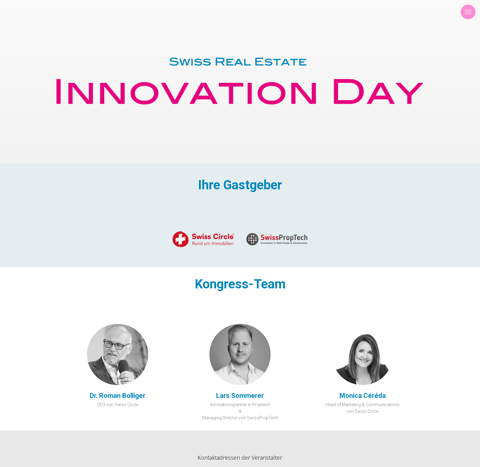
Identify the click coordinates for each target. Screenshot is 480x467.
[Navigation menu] (468, 12)
